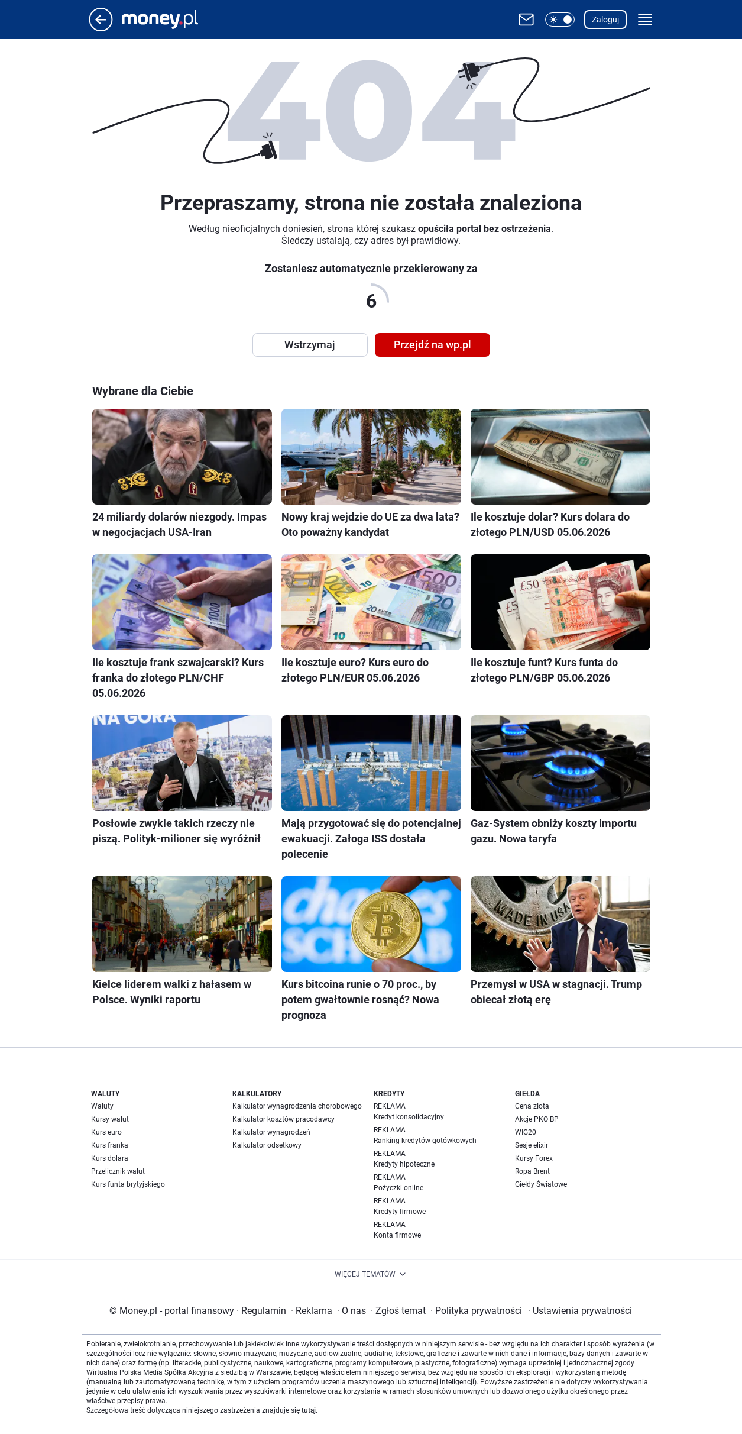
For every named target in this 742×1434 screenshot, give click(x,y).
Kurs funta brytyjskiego (128, 1184)
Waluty (102, 1106)
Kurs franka (109, 1145)
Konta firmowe (397, 1235)
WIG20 (525, 1132)
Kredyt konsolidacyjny (409, 1117)
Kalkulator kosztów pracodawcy (283, 1119)
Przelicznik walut (118, 1171)
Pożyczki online (398, 1188)
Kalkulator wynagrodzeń (271, 1132)
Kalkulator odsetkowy (267, 1145)
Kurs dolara (109, 1158)
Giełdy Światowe (541, 1184)
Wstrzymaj (309, 344)
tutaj (309, 1410)
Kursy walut (110, 1119)
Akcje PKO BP (537, 1119)
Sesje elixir (531, 1145)
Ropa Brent (532, 1171)
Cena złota (532, 1106)
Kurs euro (106, 1132)
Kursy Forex (534, 1158)
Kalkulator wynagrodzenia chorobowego (297, 1106)
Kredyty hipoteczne (404, 1164)
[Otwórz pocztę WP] (526, 19)
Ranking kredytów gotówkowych (425, 1140)
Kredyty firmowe (400, 1211)
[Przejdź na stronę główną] (101, 28)
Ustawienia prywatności (580, 1310)
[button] (560, 19)
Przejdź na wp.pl (432, 344)
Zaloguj (605, 19)
